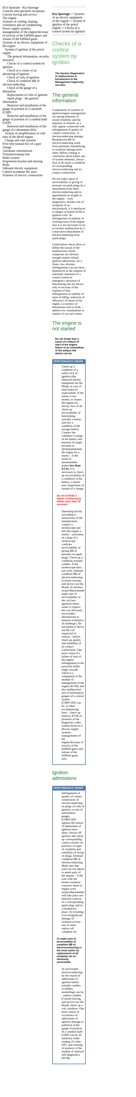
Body (6, 164)
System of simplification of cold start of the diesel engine (24, 135)
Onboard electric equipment (20, 168)
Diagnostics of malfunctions (70, 75)
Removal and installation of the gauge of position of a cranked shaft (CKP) (25, 119)
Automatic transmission (17, 150)
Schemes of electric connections (23, 175)
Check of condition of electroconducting (21, 82)
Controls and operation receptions (24, 11)
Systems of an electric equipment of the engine (68, 17)
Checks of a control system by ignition (68, 29)
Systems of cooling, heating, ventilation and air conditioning (22, 23)
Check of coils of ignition (23, 77)
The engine (10, 18)
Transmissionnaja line (16, 154)
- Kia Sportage (21, 7)
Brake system (11, 157)
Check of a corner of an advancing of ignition (20, 72)
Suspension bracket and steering (23, 161)
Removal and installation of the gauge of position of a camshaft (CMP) (24, 109)
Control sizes (20, 171)
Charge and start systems (20, 140)
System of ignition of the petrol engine (68, 24)
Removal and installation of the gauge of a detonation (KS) (24, 128)
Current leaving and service (20, 14)
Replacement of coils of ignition (27, 94)
